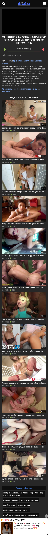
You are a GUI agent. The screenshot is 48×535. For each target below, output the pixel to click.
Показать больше (24, 488)
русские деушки (10, 500)
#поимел (6, 91)
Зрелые (38, 61)
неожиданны (24, 505)
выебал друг (9, 505)
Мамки (5, 63)
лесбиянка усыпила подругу (16, 510)
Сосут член (29, 61)
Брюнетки (18, 61)
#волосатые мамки (11, 89)
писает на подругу (29, 500)
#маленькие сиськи (30, 89)
